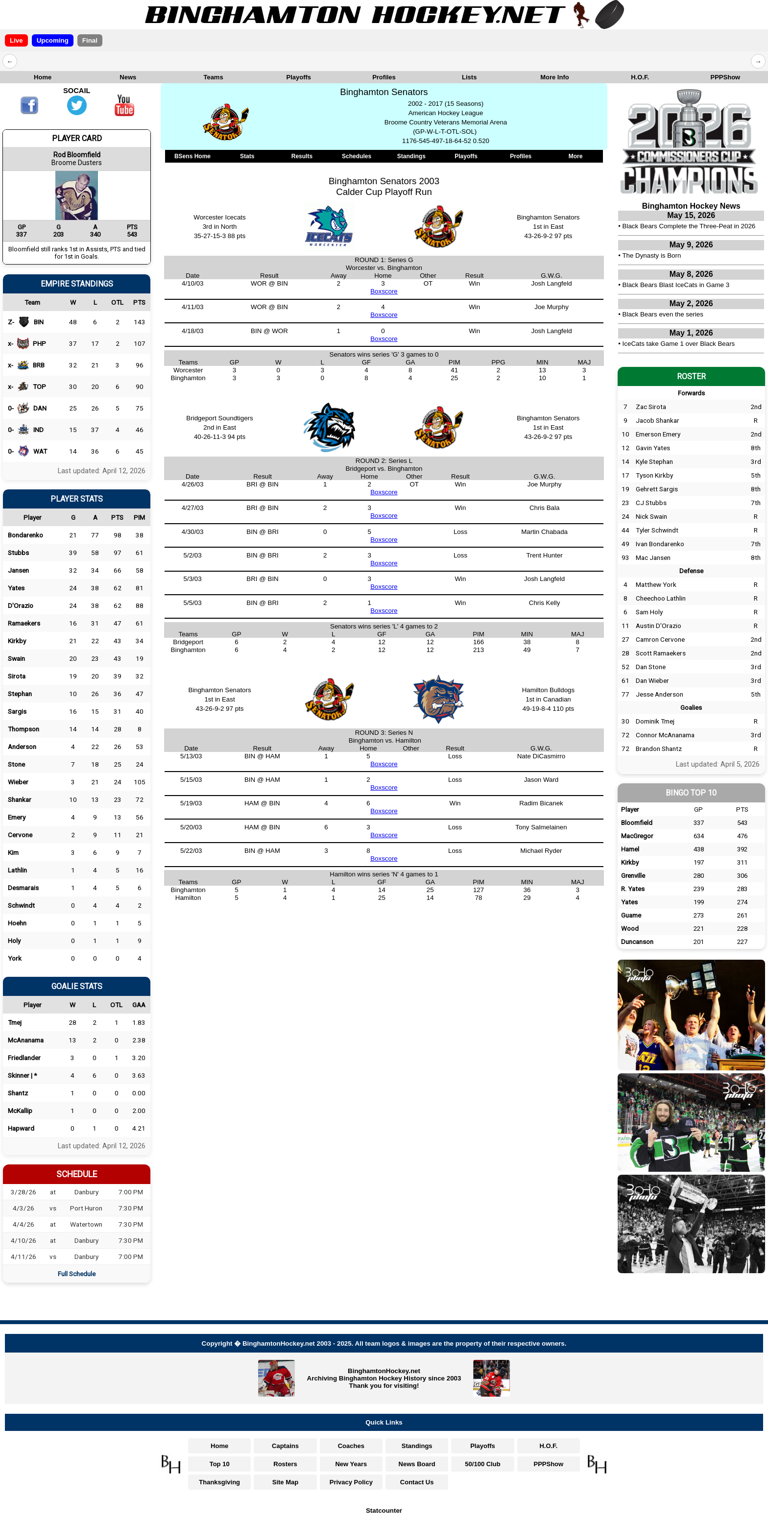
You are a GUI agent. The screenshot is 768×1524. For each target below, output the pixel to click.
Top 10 (220, 1464)
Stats (247, 156)
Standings (411, 156)
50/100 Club (482, 1464)
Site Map (285, 1482)
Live (16, 40)
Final (89, 40)
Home (42, 77)
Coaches (351, 1446)
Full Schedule (77, 1274)
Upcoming (53, 40)
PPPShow (726, 77)
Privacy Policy (351, 1482)
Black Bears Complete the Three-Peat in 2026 (689, 226)
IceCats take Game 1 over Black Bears (679, 343)
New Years (351, 1464)
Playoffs (298, 77)
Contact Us (417, 1482)
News (128, 77)
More (576, 156)
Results (301, 156)
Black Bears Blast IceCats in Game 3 (676, 285)
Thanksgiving (219, 1482)
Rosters (285, 1464)
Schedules (356, 156)
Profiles (384, 77)
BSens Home (192, 156)
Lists (469, 77)
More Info (554, 77)
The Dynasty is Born (651, 255)
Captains (285, 1446)
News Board (417, 1464)
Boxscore (384, 291)
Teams (213, 77)
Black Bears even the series (663, 314)
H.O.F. (640, 77)
